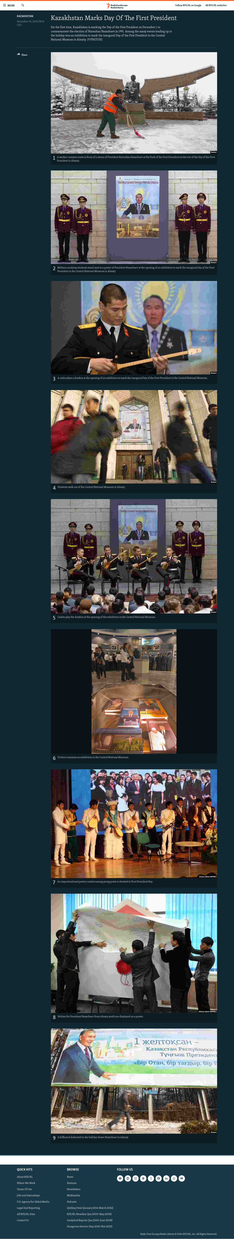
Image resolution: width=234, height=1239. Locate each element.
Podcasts (72, 1202)
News (70, 1177)
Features (72, 1183)
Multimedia (73, 1195)
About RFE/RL (25, 1177)
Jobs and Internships (28, 1195)
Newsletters (73, 1189)
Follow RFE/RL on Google (188, 5)
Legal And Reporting (28, 1208)
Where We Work (26, 1183)
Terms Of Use (24, 1189)
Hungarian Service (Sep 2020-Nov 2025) (89, 1226)
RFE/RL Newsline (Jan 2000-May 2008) (89, 1214)
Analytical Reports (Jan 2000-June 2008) (90, 1220)
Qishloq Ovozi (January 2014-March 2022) (90, 1208)
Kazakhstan (25, 16)
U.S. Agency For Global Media (33, 1202)
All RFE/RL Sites (26, 1214)
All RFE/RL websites (216, 5)
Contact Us (23, 1220)
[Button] (22, 55)
